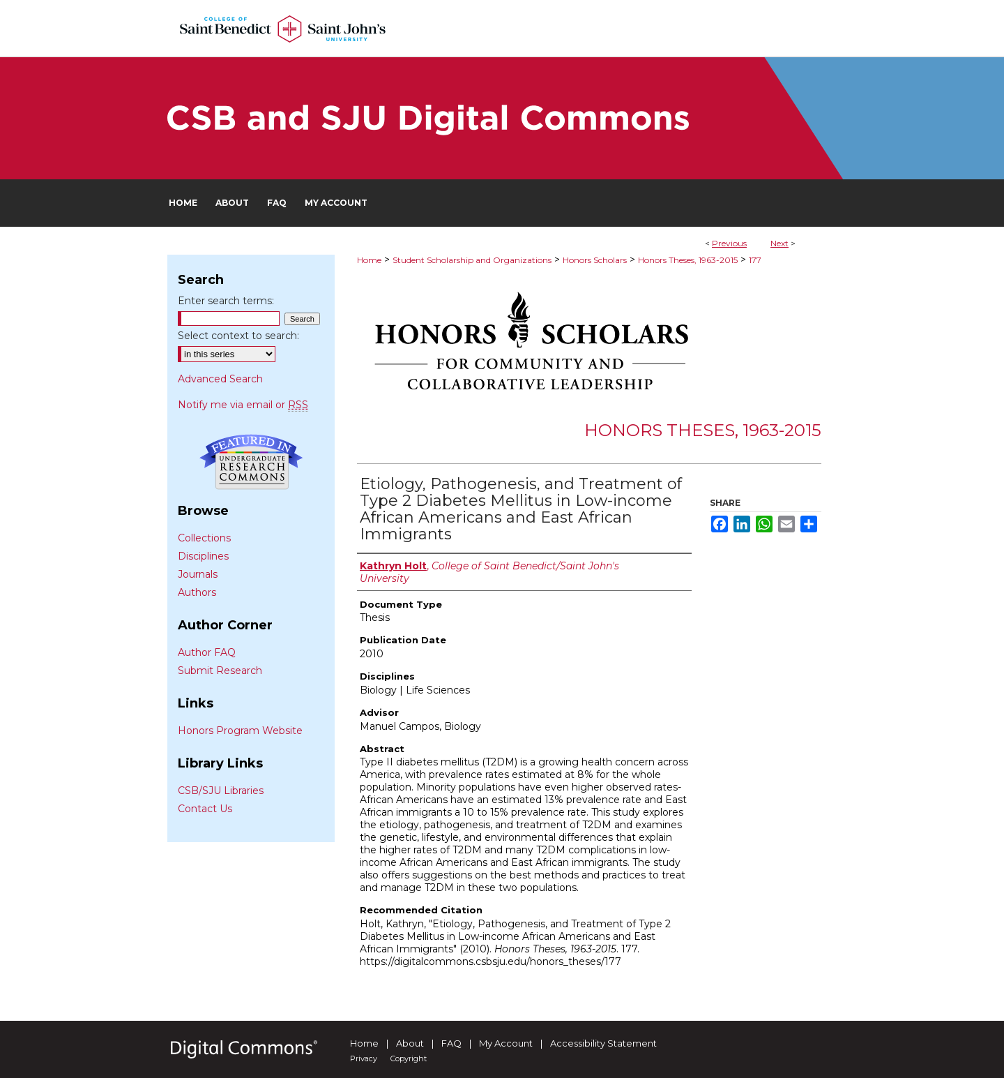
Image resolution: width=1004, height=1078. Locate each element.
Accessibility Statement (603, 1043)
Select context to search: (238, 335)
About (410, 1043)
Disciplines (203, 556)
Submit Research (220, 670)
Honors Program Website (240, 730)
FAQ (451, 1043)
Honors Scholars (595, 260)
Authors (197, 592)
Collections (204, 538)
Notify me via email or (243, 404)
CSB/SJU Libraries (221, 790)
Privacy (363, 1058)
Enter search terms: (226, 300)
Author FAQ (207, 652)
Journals (198, 574)
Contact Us (205, 808)
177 (755, 260)
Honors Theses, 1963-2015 (688, 260)
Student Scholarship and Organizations (472, 260)
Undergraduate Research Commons (251, 462)
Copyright (408, 1058)
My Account (506, 1043)
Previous (729, 243)
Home (369, 260)
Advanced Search (220, 379)
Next (779, 243)
